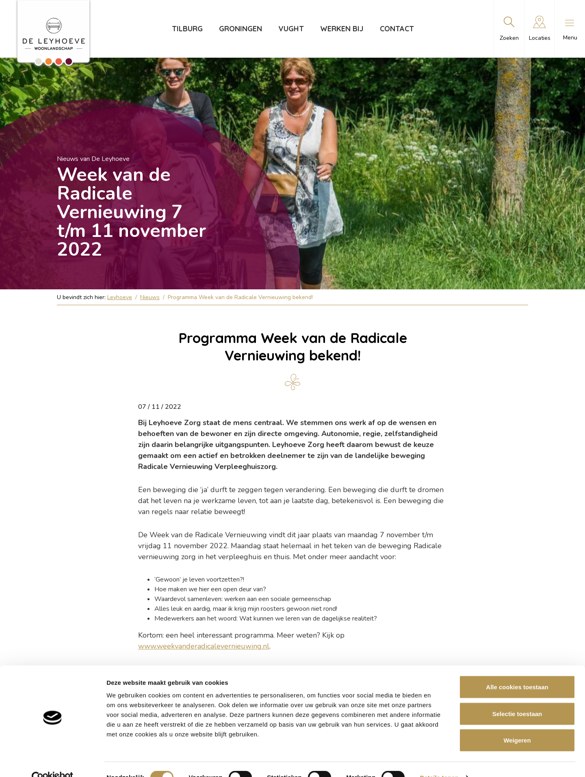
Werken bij (342, 28)
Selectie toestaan (517, 697)
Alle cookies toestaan (517, 670)
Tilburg (187, 28)
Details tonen (439, 760)
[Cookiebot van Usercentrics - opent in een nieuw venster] (52, 761)
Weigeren (517, 723)
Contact (397, 28)
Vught (291, 28)
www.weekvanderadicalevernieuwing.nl (203, 646)
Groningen (240, 28)
